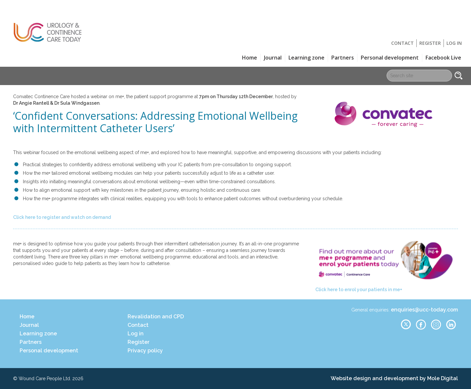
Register (430, 43)
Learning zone (306, 57)
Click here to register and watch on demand (62, 217)
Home (249, 57)
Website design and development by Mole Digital (394, 378)
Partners (342, 57)
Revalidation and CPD (156, 316)
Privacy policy (145, 350)
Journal (273, 57)
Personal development (390, 57)
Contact (402, 43)
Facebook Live (443, 57)
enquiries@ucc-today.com (424, 310)
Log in (454, 43)
